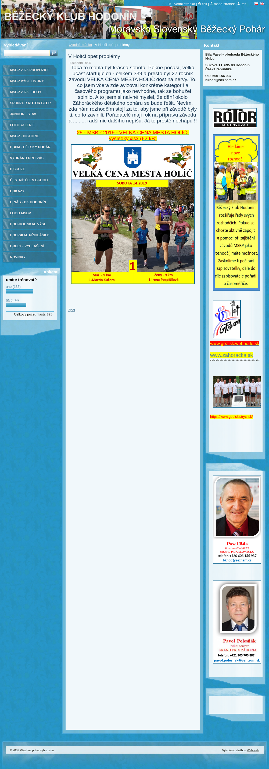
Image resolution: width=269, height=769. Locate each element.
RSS (244, 4)
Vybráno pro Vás (27, 158)
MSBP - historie (24, 136)
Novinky (18, 257)
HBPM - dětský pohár (30, 147)
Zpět (71, 310)
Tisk (204, 4)
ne (8, 300)
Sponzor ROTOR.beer (30, 103)
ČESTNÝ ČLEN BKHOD (29, 180)
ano (9, 287)
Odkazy (17, 191)
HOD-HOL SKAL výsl (28, 224)
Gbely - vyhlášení (27, 246)
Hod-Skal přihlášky (29, 235)
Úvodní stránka (80, 45)
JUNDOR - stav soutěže (23, 116)
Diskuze (17, 169)
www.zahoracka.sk (231, 355)
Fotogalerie (22, 125)
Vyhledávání (16, 45)
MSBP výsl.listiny (27, 81)
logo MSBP (20, 213)
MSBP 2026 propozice (30, 70)
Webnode (253, 750)
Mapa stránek (224, 4)
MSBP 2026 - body (25, 92)
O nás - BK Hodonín (28, 202)
